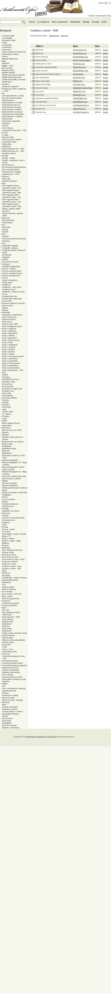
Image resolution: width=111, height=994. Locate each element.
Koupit (105, 50)
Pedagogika (6, 494)
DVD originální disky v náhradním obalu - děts (11, 191)
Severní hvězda (42, 88)
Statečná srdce (7, 621)
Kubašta (4, 402)
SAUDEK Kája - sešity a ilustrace (14, 578)
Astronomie (6, 49)
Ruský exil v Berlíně (9, 561)
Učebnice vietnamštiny (10, 672)
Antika (4, 42)
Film (4, 234)
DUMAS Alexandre (9, 181)
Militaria (5, 432)
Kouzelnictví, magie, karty (11, 388)
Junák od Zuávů (42, 71)
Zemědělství (6, 723)
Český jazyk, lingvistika (10, 121)
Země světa (6, 721)
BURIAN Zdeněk (8, 72)
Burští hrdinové (42, 57)
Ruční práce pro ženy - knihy (13, 559)
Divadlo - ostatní (8, 158)
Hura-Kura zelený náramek (46, 67)
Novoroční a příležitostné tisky (13, 476)
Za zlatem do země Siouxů (46, 105)
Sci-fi (3, 584)
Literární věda (7, 411)
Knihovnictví (6, 321)
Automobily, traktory (10, 54)
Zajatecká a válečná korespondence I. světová (12, 710)
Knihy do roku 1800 (9, 324)
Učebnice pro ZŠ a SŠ (10, 667)
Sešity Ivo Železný (8, 589)
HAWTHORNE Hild (80, 98)
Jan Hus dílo (6, 301)
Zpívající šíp (40, 109)
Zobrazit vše (54, 35)
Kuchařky (5, 405)
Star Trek (5, 610)
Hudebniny (6, 285)
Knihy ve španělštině (9, 365)
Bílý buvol (39, 50)
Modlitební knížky (8, 448)
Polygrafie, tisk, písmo (10, 511)
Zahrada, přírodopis (9, 707)
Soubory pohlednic (9, 605)
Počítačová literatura (9, 504)
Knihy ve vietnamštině (10, 368)
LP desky (5, 416)
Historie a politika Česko (11, 271)
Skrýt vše (64, 35)
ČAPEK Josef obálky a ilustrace (13, 79)
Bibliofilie (5, 63)
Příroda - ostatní (8, 529)
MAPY (4, 421)
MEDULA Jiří (77, 81)
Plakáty (4, 501)
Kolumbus (5, 377)
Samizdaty (5, 575)
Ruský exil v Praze (8, 564)
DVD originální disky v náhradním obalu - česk (11, 186)
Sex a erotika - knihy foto (11, 594)
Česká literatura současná (12, 112)
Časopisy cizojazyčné (9, 86)
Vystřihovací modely (9, 695)
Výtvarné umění (8, 697)
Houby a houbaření (9, 280)
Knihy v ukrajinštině (9, 361)
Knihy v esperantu (8, 331)
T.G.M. (4, 647)
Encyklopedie (6, 222)
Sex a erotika (7, 591)
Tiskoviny (6, 654)
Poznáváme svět (8, 520)
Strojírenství (6, 631)
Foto (4, 243)
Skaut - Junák (7, 596)
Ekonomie (6, 218)
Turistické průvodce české (12, 663)
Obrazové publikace (9, 485)
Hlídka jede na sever (44, 64)
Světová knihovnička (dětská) (13, 640)
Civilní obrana (7, 128)
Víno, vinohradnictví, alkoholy (13, 688)
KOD (3, 372)
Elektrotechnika (7, 220)
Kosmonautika (7, 386)
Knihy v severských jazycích (12, 356)
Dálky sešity (6, 144)
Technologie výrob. (9, 651)
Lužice (4, 418)
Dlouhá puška (41, 60)
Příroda (5, 527)
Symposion (6, 644)
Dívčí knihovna (7, 165)
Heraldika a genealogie (10, 266)
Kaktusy (4, 310)
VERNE (4, 684)
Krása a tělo (6, 393)
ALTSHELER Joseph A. (81, 105)
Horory (5, 278)
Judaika (4, 308)
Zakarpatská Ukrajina (10, 714)
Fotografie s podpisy (10, 248)
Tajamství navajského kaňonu (47, 98)
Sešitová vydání (7, 587)
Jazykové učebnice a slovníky (13, 303)
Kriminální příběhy (9, 398)
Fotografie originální (10, 245)
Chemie (4, 125)
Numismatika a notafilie (11, 478)
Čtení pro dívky (7, 137)
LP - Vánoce (6, 414)
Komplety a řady (8, 381)
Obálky (5, 481)
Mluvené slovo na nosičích (12, 441)
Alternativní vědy (8, 40)
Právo (4, 524)
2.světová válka (8, 35)
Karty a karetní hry (9, 317)
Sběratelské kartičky (10, 580)
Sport (4, 608)
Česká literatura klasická (11, 107)
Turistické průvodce (10, 661)
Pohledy (5, 508)
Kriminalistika (7, 395)
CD (3, 93)
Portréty (4, 515)
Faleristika (5, 227)
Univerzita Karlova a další (11, 677)
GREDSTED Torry (79, 67)
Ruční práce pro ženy (10, 557)
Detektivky (6, 146)
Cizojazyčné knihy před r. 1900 (13, 130)
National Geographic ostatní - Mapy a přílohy (13, 468)
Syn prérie (40, 91)
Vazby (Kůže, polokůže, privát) (13, 679)
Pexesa (4, 497)
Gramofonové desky (10, 262)
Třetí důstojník (41, 102)
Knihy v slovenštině (9, 358)
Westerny (6, 702)
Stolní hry (5, 626)
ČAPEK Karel (6, 82)
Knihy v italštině (8, 335)
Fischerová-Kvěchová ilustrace (13, 238)
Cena (97, 46)
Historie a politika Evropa (12, 273)
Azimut (4, 56)
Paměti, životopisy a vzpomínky (14, 492)
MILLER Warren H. (80, 50)
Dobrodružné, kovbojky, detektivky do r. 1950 (11, 173)
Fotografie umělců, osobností (13, 250)
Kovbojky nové (7, 391)
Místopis (5, 435)
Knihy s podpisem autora (11, 326)
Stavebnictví (6, 624)
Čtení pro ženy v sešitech (11, 139)
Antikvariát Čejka (20, 9)
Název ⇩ (39, 46)
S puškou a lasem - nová (11, 566)
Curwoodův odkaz (8, 142)
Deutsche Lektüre (8, 153)
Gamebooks (6, 255)
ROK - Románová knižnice (11, 550)
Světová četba (7, 637)
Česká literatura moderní (11, 109)
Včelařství (5, 681)
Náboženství (6, 453)
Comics (5, 132)
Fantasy (4, 229)
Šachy (4, 571)
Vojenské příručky (8, 691)
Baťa (4, 61)
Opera (4, 490)
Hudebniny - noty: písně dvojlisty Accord (11, 288)
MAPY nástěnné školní (10, 423)
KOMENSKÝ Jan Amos (10, 379)
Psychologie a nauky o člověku (13, 534)
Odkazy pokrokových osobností (14, 488)
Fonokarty (5, 241)
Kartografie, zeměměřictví (11, 315)
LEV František (78, 74)
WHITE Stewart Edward (82, 60)
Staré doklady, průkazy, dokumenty (11, 613)
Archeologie (6, 45)
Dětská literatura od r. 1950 (13, 151)
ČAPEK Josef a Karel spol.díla (13, 75)
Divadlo (5, 155)
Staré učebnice (7, 619)
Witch (3, 704)
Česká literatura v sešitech (12, 116)
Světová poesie (7, 642)
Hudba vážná (6, 282)
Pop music (6, 513)
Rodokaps (6, 548)
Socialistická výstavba (10, 603)
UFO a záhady (7, 674)
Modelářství (6, 446)
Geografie (5, 257)
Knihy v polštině (8, 351)
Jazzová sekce (7, 305)
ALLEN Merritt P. (79, 77)
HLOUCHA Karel (79, 84)
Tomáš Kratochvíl (30, 737)
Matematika (6, 425)
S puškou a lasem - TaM (11, 568)
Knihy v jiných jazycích (10, 340)
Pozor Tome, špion (43, 81)
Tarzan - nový (7, 649)
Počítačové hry (7, 506)
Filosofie (5, 236)
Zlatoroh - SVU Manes (10, 727)
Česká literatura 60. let (10, 105)
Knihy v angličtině (9, 328)
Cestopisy (5, 123)
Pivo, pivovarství (8, 499)
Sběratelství (6, 582)
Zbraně (4, 716)
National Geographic (10, 460)
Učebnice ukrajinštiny (10, 670)
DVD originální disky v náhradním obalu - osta (11, 196)
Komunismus (6, 384)
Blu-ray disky (6, 68)
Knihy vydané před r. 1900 (12, 370)
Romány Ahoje (7, 552)
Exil (3, 225)
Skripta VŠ (6, 601)
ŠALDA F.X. (6, 573)
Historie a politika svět (11, 275)
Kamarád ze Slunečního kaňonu (48, 74)
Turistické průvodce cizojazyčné (14, 665)
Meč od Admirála (42, 77)
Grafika (5, 259)
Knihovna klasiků (8, 319)
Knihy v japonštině (9, 338)
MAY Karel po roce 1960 (11, 430)
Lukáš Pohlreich (52, 737)
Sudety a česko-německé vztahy (14, 633)
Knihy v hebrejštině (9, 333)
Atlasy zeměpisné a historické (13, 52)
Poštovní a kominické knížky (13, 518)
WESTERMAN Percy (80, 102)
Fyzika (4, 252)
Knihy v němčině (8, 347)
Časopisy (5, 84)
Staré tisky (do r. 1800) (10, 617)
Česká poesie (6, 119)
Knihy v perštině (8, 349)
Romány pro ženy (9, 554)
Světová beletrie (8, 635)
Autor (75, 46)
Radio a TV (5, 536)
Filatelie (4, 232)
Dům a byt (5, 178)
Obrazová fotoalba (9, 483)
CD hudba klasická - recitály (12, 95)
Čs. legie (4, 135)
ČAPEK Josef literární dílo (11, 77)
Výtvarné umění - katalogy (12, 700)
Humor (4, 294)
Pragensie (5, 522)
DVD (4, 183)
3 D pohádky (6, 38)
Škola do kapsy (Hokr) (10, 598)
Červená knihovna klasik (11, 98)
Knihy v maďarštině (9, 345)
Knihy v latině (7, 342)
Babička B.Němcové (9, 59)
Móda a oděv (6, 444)
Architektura (6, 47)
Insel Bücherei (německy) (11, 298)
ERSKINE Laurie (79, 64)
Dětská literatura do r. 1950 (13, 149)
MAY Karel (6, 428)
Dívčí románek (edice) (10, 169)
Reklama (5, 543)
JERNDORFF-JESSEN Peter (82, 88)
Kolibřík (4, 375)
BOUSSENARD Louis (80, 57)
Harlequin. (6, 264)
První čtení (5, 531)
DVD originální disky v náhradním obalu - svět (11, 200)
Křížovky (5, 400)
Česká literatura (7, 100)
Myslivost (5, 451)
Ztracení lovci (41, 112)
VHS (3, 686)
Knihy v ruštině (7, 354)
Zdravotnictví (7, 718)
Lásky (3, 409)
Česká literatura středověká (12, 114)
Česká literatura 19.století (11, 102)
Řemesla (5, 545)
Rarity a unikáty (7, 538)
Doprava (5, 176)
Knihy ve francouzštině (10, 363)
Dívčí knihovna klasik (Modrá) (13, 167)
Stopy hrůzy (6, 628)
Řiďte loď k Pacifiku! (43, 84)
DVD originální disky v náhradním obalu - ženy (11, 205)
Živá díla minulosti (9, 725)
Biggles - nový (7, 65)
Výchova (5, 693)
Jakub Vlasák (41, 737)
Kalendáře (6, 312)
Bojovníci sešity (7, 70)
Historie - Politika (9, 268)
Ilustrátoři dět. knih (9, 296)
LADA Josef (6, 407)
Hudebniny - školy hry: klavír (13, 292)
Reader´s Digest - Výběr (11, 541)
